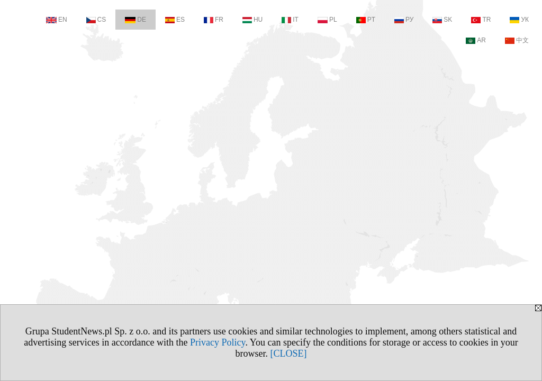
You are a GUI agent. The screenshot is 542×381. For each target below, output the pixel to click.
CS (96, 19)
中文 (517, 40)
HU (252, 19)
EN (56, 19)
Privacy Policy (217, 342)
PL (327, 19)
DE (135, 19)
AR (476, 40)
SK (442, 19)
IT (290, 19)
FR (213, 19)
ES (175, 19)
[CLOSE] (288, 353)
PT (365, 19)
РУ (403, 19)
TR (481, 19)
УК (519, 19)
